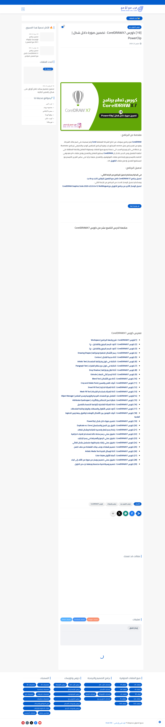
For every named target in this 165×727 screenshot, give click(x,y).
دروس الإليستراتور (74, 689)
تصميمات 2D (98, 9)
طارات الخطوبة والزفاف (41, 708)
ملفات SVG (137, 703)
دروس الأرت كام (75, 684)
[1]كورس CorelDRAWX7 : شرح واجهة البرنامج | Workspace (114, 340)
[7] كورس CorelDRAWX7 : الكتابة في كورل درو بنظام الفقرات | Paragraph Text (106, 366)
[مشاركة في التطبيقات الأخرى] (113, 513)
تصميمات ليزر (84, 9)
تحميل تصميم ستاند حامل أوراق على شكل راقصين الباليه (39, 90)
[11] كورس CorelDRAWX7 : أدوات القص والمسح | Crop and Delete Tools (109, 383)
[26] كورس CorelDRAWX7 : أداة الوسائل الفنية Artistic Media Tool (111, 451)
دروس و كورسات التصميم (51, 9)
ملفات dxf (123, 689)
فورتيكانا (49, 122)
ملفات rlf (123, 684)
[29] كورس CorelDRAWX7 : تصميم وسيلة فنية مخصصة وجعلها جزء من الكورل (106, 464)
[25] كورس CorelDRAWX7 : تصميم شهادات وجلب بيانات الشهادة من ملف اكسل (105, 447)
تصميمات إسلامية (43, 689)
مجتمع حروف (48, 107)
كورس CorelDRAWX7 (97, 504)
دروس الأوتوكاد (60, 684)
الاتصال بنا (78, 2)
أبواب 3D (138, 694)
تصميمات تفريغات (43, 694)
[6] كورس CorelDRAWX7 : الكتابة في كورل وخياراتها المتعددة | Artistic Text (107, 361)
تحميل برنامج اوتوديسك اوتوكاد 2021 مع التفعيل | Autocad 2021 (31, 39)
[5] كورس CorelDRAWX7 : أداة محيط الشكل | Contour (116, 357)
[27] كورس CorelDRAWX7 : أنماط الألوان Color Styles (116, 455)
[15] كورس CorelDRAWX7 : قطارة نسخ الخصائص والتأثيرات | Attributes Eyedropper (104, 400)
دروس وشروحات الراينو (72, 708)
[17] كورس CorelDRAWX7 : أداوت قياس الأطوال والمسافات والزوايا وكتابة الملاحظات (104, 409)
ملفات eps (137, 698)
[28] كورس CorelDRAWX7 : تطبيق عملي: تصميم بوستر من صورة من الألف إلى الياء (104, 460)
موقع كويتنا (48, 115)
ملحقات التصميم (30, 713)
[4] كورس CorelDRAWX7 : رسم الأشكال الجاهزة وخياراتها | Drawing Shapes (107, 353)
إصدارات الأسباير (105, 689)
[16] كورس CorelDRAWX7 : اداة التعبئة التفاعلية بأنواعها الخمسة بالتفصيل (107, 404)
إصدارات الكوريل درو (103, 698)
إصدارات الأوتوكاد (104, 694)
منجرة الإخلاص (47, 111)
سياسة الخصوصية (113, 2)
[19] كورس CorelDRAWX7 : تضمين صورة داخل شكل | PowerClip (112, 421)
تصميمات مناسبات (43, 698)
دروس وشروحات (111, 504)
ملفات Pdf (122, 703)
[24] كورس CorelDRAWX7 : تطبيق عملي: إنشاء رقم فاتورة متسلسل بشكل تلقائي (105, 442)
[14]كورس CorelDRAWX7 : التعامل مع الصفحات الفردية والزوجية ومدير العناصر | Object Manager (99, 396)
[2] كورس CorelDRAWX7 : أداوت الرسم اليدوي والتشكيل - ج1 (113, 344)
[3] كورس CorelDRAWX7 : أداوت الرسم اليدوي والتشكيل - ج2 (113, 348)
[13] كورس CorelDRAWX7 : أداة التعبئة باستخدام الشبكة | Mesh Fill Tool (108, 391)
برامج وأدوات (69, 9)
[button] (132, 513)
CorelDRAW (136, 142)
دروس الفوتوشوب (74, 694)
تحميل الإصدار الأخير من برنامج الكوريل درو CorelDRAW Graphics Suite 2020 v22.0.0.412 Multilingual (101, 186)
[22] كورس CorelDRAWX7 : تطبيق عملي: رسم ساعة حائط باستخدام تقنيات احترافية (104, 434)
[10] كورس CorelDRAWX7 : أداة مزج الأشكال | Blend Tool (114, 378)
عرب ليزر (49, 104)
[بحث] (23, 9)
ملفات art (123, 694)
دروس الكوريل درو (134, 27)
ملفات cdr (137, 684)
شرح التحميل (126, 2)
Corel (94, 142)
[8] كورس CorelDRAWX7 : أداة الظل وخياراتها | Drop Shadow (113, 370)
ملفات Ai (123, 698)
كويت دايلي (48, 118)
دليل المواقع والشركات (41, 703)
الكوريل (113, 160)
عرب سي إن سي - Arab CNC (116, 722)
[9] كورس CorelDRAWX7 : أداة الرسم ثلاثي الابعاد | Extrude (114, 374)
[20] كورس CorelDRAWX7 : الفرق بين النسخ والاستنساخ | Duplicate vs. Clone (107, 425)
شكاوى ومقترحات (99, 2)
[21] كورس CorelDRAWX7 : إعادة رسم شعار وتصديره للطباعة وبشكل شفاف (107, 429)
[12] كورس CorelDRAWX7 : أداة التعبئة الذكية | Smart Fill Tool (112, 387)
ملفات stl (138, 689)
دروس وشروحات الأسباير (72, 703)
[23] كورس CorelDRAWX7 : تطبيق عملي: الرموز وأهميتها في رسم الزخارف (107, 438)
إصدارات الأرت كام (104, 684)
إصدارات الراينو (90, 694)
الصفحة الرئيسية (137, 2)
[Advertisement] (100, 67)
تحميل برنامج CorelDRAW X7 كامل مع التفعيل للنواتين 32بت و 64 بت (114, 178)
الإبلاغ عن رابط (87, 2)
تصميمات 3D (112, 9)
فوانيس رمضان (44, 713)
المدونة (35, 9)
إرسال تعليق (134, 628)
